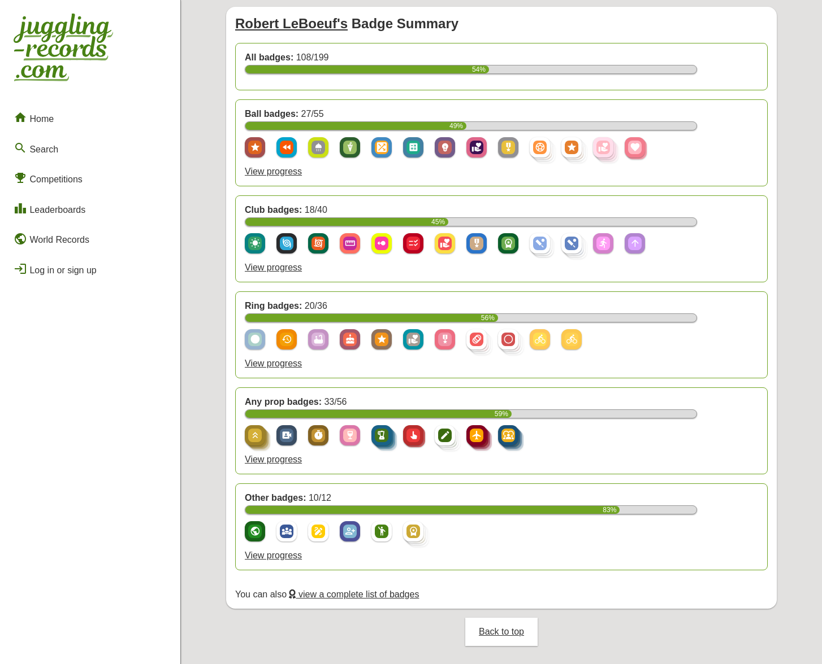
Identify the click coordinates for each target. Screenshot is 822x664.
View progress (273, 171)
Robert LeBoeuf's (291, 23)
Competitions (48, 178)
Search (36, 148)
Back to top (501, 631)
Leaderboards (49, 208)
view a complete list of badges (354, 594)
